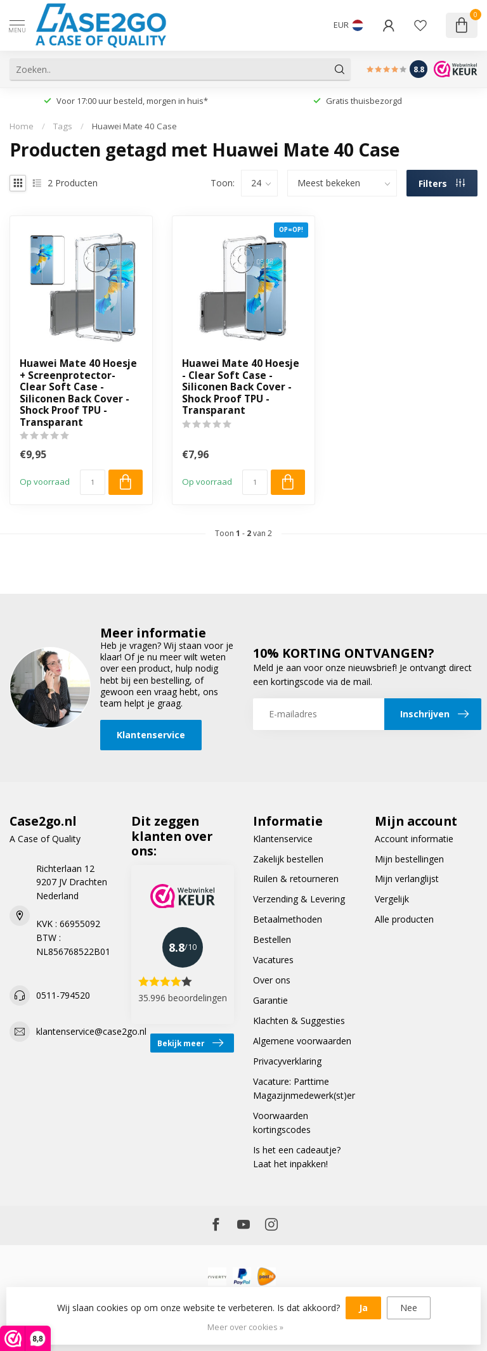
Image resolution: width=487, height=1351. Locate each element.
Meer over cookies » (245, 1327)
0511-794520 (63, 995)
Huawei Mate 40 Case (134, 126)
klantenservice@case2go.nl (91, 1031)
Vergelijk (392, 899)
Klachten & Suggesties (299, 1021)
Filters (442, 183)
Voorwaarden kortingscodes (282, 1123)
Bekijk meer (190, 1043)
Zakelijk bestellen (288, 859)
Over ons (271, 980)
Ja (363, 1308)
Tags (62, 126)
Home (22, 126)
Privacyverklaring (287, 1061)
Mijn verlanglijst (407, 879)
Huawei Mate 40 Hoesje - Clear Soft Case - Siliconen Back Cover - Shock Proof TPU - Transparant (240, 387)
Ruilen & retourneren (296, 879)
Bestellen (272, 939)
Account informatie (414, 839)
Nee (408, 1308)
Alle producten (404, 919)
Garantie (270, 1000)
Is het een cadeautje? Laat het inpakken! (297, 1157)
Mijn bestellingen (409, 859)
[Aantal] (92, 482)
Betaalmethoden (287, 919)
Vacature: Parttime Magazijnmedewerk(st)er (304, 1088)
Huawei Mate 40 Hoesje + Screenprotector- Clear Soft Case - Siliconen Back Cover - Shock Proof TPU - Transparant (78, 393)
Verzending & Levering (299, 899)
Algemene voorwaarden (302, 1041)
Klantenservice (151, 735)
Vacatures (273, 960)
